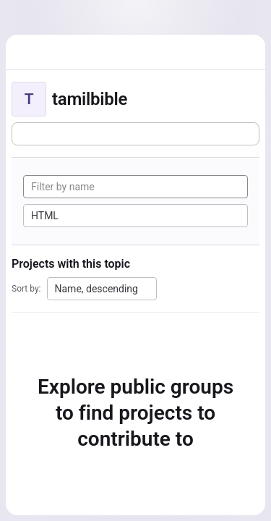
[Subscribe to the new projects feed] (135, 133)
